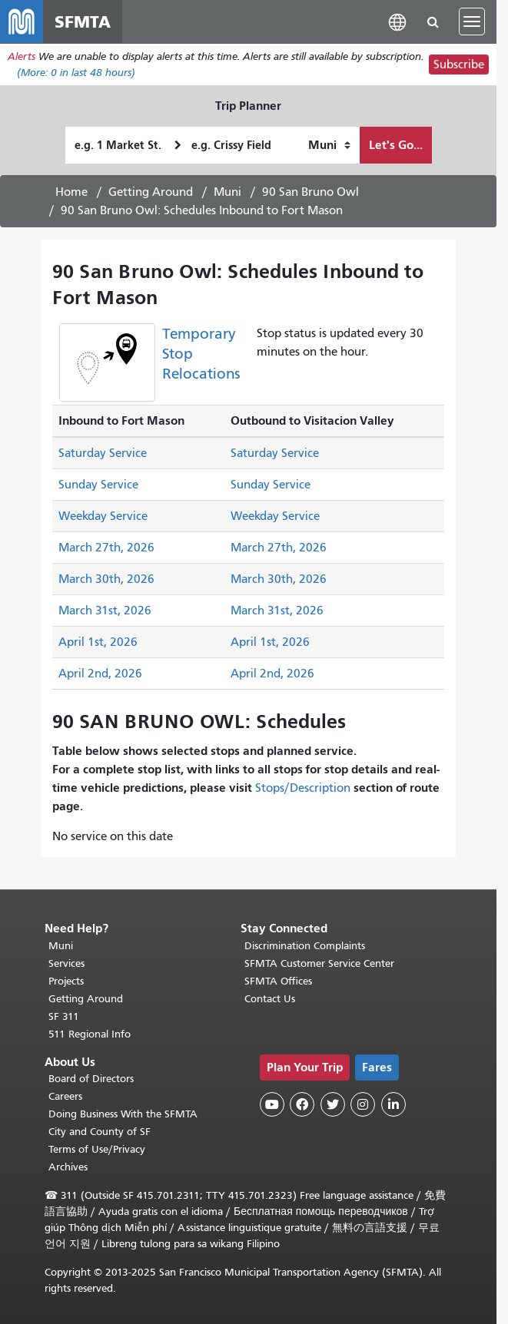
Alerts (21, 56)
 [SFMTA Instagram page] (362, 1104)
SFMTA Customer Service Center (319, 963)
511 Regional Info (89, 1034)
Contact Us (269, 998)
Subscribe (458, 64)
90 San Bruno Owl (310, 192)
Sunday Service (98, 485)
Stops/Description (302, 788)
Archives (68, 1166)
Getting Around (150, 192)
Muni (227, 192)
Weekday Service (103, 516)
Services (66, 963)
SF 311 (63, 1016)
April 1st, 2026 (98, 642)
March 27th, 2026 (106, 547)
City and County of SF (99, 1131)
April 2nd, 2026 (100, 673)
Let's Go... (396, 144)
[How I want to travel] (329, 145)
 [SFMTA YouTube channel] (272, 1104)
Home (71, 192)
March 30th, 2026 (106, 579)
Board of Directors (91, 1078)
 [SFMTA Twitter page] (333, 1104)
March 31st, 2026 (104, 610)
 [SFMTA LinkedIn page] (393, 1104)
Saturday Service (102, 453)
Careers (65, 1096)
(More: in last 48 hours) (76, 72)
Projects (66, 981)
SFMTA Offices (278, 981)
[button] (397, 21)
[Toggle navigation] (472, 21)
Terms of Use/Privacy (96, 1149)
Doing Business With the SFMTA (123, 1113)
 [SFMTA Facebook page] (302, 1104)
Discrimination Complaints (304, 945)
